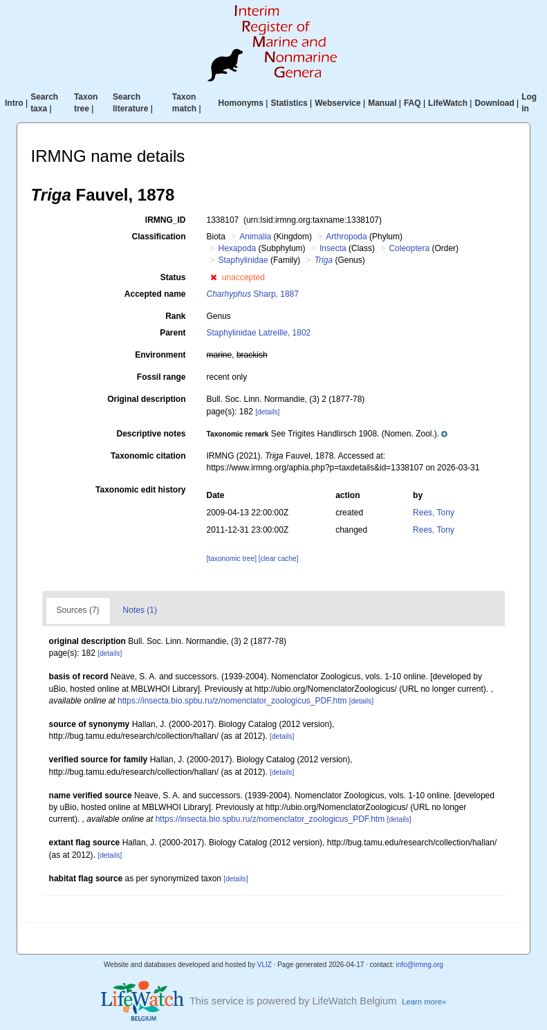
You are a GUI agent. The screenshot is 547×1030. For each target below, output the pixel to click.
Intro (14, 103)
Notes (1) (140, 610)
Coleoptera (409, 248)
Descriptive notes (150, 434)
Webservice (338, 103)
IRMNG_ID (165, 220)
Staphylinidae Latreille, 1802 (259, 333)
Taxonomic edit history (140, 490)
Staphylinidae (243, 260)
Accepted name (155, 294)
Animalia (255, 236)
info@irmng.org (419, 964)
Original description (146, 399)
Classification (158, 236)
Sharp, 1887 (253, 294)
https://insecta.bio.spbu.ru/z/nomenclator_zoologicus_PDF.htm (232, 701)
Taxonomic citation (148, 456)
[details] (267, 412)
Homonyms (241, 103)
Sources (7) (78, 610)
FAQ (412, 103)
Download (494, 103)
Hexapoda (238, 248)
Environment (160, 355)
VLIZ (264, 964)
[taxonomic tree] (232, 558)
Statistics (288, 103)
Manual (382, 103)
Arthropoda (346, 236)
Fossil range (161, 377)
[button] (213, 277)
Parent (172, 333)
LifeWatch (447, 103)
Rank (175, 316)
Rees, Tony (433, 512)
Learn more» (424, 1001)
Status (173, 277)
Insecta (332, 248)
